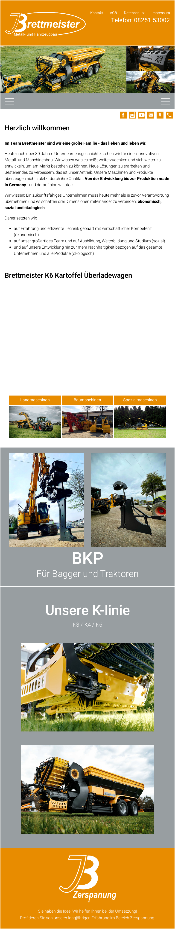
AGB (113, 13)
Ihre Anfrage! (151, 31)
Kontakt (96, 13)
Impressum (161, 13)
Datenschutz (134, 13)
